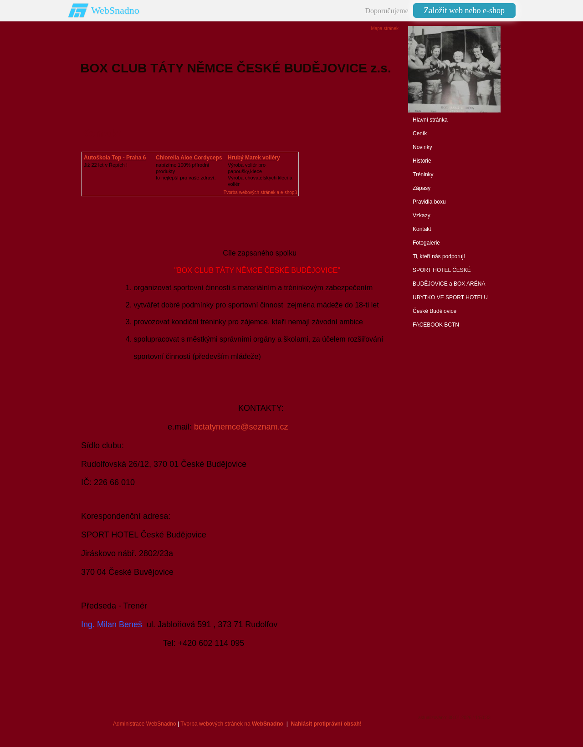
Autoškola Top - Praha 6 (115, 157)
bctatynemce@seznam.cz (241, 426)
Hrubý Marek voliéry (254, 157)
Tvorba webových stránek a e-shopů (260, 192)
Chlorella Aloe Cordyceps (189, 157)
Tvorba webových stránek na (231, 724)
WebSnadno (115, 10)
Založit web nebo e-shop (464, 10)
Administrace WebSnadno (144, 724)
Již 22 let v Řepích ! (106, 165)
